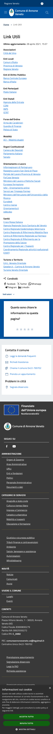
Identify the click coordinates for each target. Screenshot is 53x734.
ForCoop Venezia (11, 177)
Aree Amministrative (17, 464)
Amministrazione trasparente (21, 684)
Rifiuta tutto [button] (26, 723)
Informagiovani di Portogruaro (17, 167)
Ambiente (11, 547)
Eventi (10, 601)
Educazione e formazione (18, 524)
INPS (5, 109)
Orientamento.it (11, 208)
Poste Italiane (10, 92)
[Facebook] (7, 446)
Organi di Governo (15, 459)
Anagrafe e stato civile (17, 501)
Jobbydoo (7, 211)
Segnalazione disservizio (18, 662)
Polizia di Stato (10, 129)
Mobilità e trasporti (16, 519)
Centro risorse (10, 205)
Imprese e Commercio (17, 510)
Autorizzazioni (13, 556)
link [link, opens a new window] (11, 710)
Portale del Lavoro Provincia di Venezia (21, 174)
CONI (5, 105)
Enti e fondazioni (15, 473)
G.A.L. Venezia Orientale (14, 263)
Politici (10, 478)
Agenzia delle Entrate (13, 102)
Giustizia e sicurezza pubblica (20, 537)
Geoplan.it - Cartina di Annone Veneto (21, 266)
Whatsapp (34, 284)
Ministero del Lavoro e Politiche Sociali (21, 181)
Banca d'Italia (9, 81)
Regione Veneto (11, 3)
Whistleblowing (14, 560)
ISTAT (6, 112)
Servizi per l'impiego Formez (16, 191)
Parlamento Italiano (12, 153)
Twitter (22, 284)
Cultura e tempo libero (17, 505)
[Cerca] (47, 12)
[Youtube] (14, 446)
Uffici (9, 468)
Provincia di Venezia (12, 65)
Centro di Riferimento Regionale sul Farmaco (24, 235)
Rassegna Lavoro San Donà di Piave (20, 170)
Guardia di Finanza (12, 126)
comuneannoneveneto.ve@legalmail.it (25, 640)
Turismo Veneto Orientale (15, 270)
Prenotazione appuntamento (20, 657)
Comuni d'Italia (10, 62)
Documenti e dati (15, 487)
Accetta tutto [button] (26, 716)
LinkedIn (23, 287)
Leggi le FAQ (12, 666)
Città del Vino (9, 53)
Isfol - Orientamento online (16, 187)
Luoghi (10, 596)
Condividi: (10, 279)
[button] (26, 729)
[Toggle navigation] (5, 12)
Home (6, 24)
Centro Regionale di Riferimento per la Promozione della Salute (21, 240)
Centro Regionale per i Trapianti (18, 246)
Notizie (10, 574)
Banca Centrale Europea (15, 78)
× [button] (50, 688)
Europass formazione (13, 184)
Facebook (9, 284)
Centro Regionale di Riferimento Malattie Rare (25, 232)
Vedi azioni (9, 294)
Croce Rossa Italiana (13, 222)
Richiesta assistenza (16, 671)
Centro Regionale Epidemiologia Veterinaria (24, 229)
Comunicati (12, 579)
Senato (6, 157)
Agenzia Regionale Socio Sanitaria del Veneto (25, 225)
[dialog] (26, 709)
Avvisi (9, 583)
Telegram (11, 287)
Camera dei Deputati (13, 150)
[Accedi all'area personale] (42, 3)
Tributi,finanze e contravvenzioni (22, 542)
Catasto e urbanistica (17, 514)
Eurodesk (7, 201)
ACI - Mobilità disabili (13, 140)
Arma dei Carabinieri (13, 122)
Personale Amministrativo (19, 482)
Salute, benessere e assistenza (21, 551)
